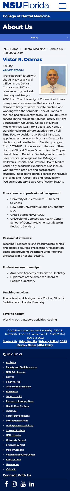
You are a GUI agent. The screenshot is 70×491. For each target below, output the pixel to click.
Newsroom (12, 464)
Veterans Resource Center (20, 454)
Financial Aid (13, 381)
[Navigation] (62, 5)
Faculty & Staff (13, 53)
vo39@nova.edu (13, 70)
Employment (13, 459)
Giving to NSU (14, 396)
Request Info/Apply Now (20, 401)
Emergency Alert (15, 445)
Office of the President (18, 386)
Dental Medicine (34, 49)
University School (16, 440)
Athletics (11, 362)
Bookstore (12, 391)
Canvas (10, 376)
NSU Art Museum (16, 372)
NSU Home (11, 49)
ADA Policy (45, 345)
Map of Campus (15, 449)
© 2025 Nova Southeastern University (29, 330)
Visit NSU (11, 469)
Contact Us (10, 341)
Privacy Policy (48, 341)
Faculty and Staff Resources (21, 367)
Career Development (17, 415)
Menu (34, 37)
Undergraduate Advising (19, 425)
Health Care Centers (17, 406)
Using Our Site (28, 341)
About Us (56, 49)
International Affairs (17, 420)
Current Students (15, 430)
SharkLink (11, 411)
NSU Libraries (13, 435)
